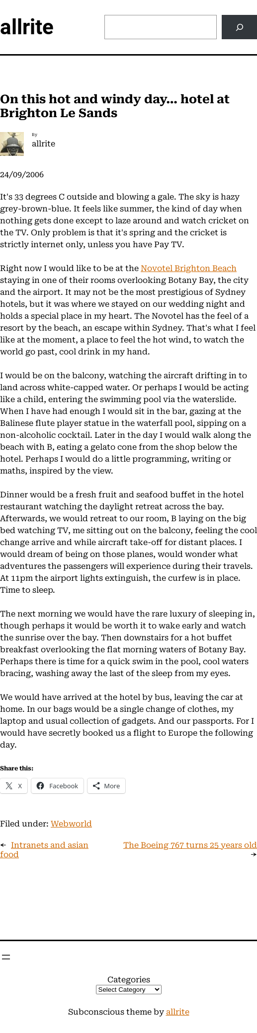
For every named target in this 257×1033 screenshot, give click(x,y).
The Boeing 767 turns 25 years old (190, 845)
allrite (27, 27)
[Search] (239, 27)
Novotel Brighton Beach (189, 268)
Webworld (71, 823)
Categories (128, 979)
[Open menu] (6, 957)
